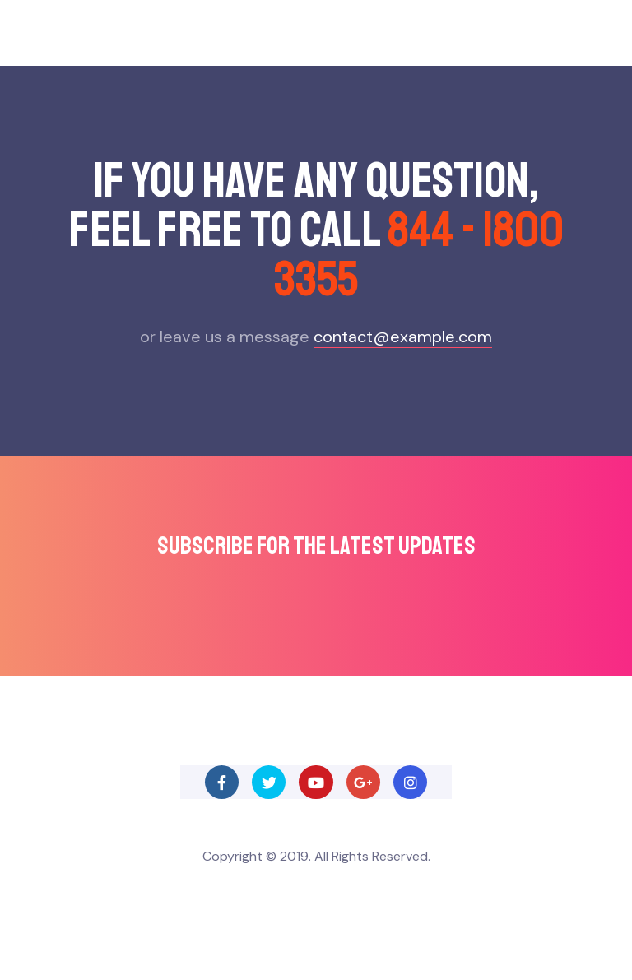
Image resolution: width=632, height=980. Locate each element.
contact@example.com (403, 336)
